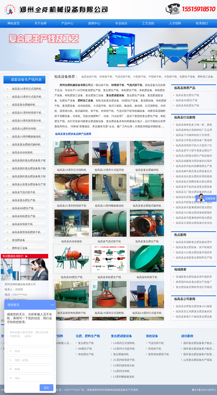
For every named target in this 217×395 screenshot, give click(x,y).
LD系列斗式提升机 (124, 348)
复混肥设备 (18, 240)
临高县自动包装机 (22, 152)
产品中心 (67, 23)
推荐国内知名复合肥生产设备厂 (194, 281)
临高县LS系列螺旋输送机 (26, 136)
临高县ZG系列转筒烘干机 (26, 112)
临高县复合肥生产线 (23, 200)
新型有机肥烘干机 (158, 354)
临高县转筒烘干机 (22, 224)
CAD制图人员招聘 (63, 343)
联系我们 (202, 23)
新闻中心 (94, 23)
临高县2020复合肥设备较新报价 (194, 212)
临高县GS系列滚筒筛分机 (26, 120)
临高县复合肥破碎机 (23, 104)
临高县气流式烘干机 (23, 192)
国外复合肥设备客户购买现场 (200, 348)
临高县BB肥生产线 (23, 208)
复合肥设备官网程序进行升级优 (194, 287)
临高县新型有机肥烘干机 (26, 232)
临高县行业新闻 (184, 117)
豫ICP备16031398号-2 (204, 389)
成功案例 (187, 336)
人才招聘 (175, 23)
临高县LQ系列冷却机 (24, 128)
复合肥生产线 (86, 343)
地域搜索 (180, 269)
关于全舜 (40, 23)
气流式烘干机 (156, 343)
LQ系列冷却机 (121, 371)
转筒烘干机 (154, 348)
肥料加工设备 (20, 248)
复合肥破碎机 (121, 354)
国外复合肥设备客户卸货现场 (200, 354)
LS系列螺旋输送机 (123, 376)
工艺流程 (148, 23)
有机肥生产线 (86, 354)
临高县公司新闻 (184, 299)
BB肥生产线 (85, 348)
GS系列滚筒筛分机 (124, 365)
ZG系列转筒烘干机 (124, 359)
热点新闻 (180, 234)
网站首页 (14, 23)
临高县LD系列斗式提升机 (26, 96)
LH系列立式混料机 (124, 343)
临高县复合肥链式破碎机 (26, 144)
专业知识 (121, 23)
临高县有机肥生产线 (23, 216)
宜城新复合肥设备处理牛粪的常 (194, 276)
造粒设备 (152, 336)
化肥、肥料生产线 (88, 336)
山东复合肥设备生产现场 (197, 359)
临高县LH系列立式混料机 (26, 88)
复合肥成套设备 (121, 336)
